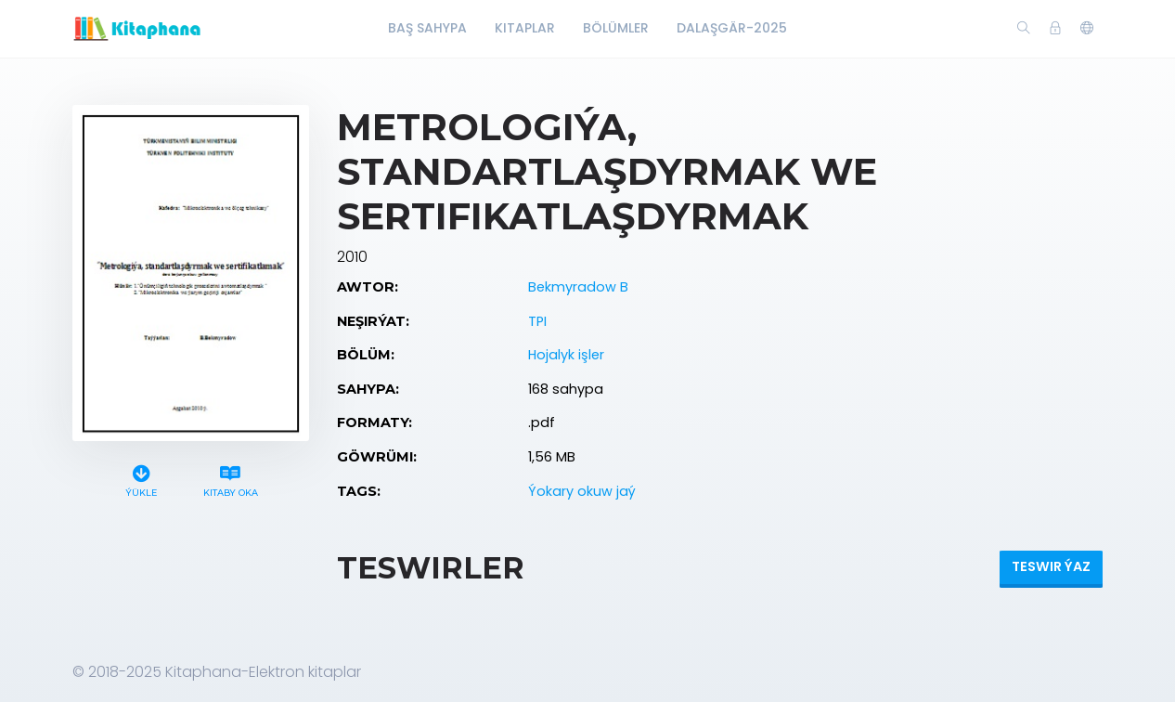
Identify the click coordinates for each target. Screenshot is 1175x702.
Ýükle (141, 479)
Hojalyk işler (566, 354)
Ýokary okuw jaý (582, 491)
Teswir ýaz (1051, 566)
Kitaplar (525, 28)
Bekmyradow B (578, 287)
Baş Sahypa (427, 28)
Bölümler (616, 28)
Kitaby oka (230, 479)
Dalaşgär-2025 (732, 28)
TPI (537, 321)
